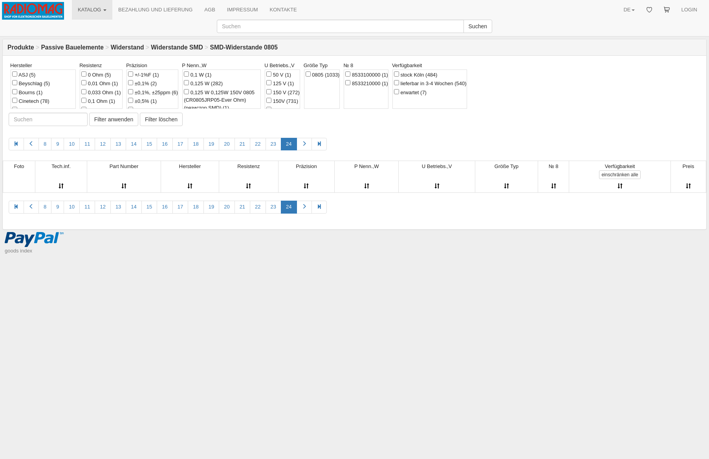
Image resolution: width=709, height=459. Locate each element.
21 (242, 144)
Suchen (478, 26)
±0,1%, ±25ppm (153, 92)
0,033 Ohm (101, 92)
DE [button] (628, 10)
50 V (278, 74)
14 (133, 144)
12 (102, 144)
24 (288, 144)
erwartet (410, 92)
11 (87, 144)
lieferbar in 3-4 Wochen (430, 83)
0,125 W (203, 83)
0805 (323, 74)
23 (273, 144)
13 (118, 144)
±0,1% (142, 83)
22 (257, 144)
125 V (280, 83)
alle (619, 174)
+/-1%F (143, 74)
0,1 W (197, 74)
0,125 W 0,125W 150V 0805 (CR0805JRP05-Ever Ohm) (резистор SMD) (219, 100)
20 (226, 144)
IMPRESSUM (242, 10)
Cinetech (30, 101)
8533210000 (366, 83)
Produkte (20, 47)
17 (180, 144)
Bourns (27, 92)
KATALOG (92, 10)
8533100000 (366, 74)
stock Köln (416, 74)
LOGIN (689, 10)
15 (149, 144)
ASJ (23, 74)
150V (282, 101)
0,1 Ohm (98, 101)
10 (71, 144)
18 (195, 144)
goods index (18, 251)
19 (211, 144)
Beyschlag (31, 83)
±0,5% (142, 101)
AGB (209, 10)
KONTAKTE (283, 10)
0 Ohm (96, 74)
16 (164, 144)
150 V (283, 92)
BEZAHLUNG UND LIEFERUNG (155, 10)
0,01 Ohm (99, 83)
